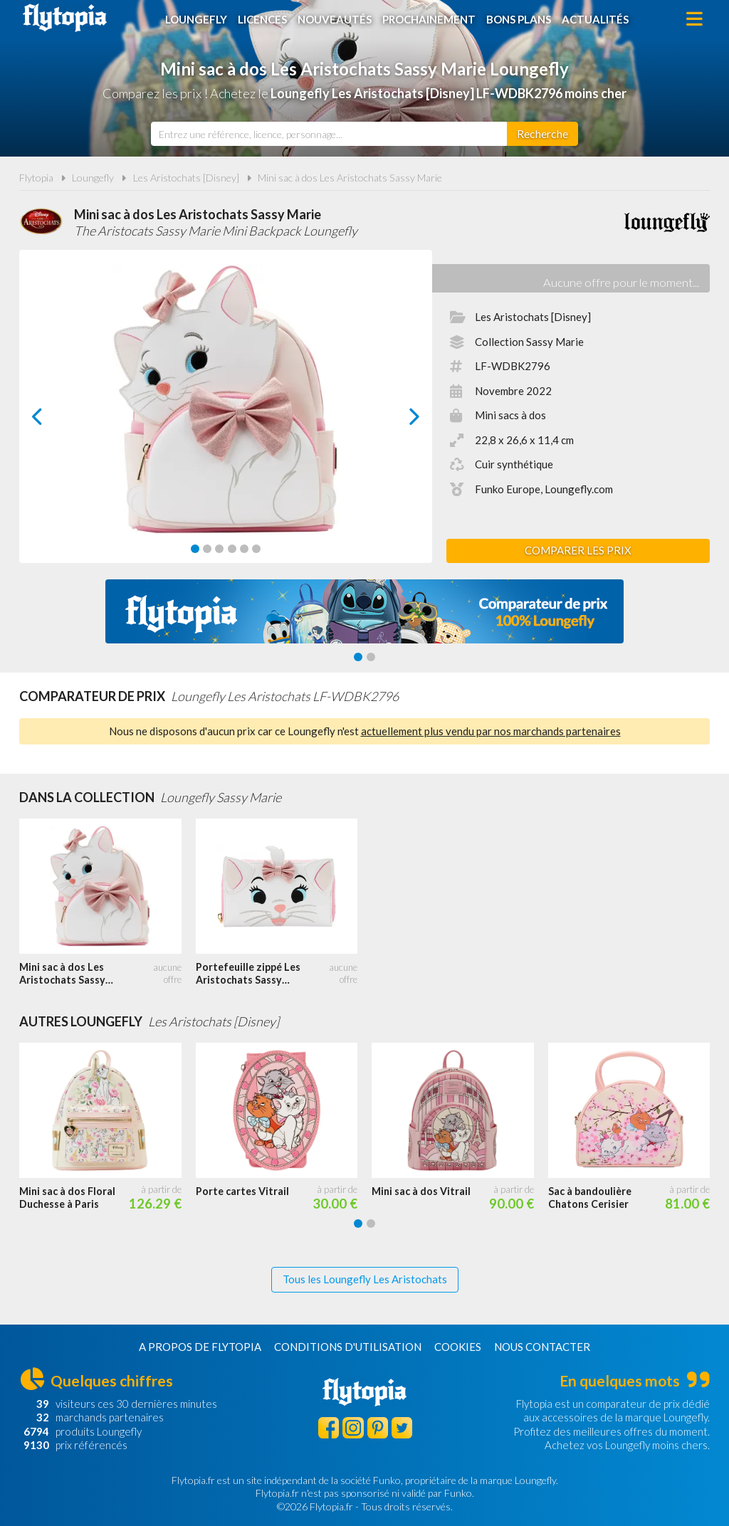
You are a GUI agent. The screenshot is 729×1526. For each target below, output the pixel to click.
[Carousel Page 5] (244, 548)
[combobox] (329, 134)
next (398, 420)
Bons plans (518, 19)
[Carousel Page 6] (256, 548)
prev (53, 420)
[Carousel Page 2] (207, 548)
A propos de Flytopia (200, 1346)
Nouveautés (335, 19)
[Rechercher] (542, 134)
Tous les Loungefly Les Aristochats (365, 1279)
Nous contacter (542, 1346)
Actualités (595, 19)
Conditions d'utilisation (347, 1346)
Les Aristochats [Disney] (186, 178)
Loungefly (196, 19)
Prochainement (429, 19)
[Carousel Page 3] (219, 548)
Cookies (457, 1346)
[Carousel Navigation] (226, 416)
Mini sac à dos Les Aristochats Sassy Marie (350, 178)
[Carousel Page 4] (232, 548)
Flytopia (65, 18)
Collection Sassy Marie (529, 341)
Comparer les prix (578, 550)
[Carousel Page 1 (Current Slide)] (195, 548)
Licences (262, 19)
